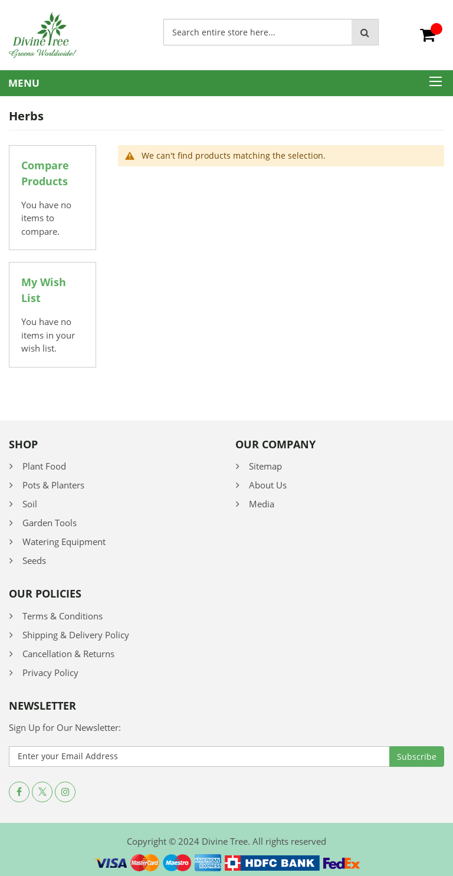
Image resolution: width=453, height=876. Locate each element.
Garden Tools (49, 523)
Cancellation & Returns (68, 654)
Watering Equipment (64, 541)
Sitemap (265, 466)
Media (261, 504)
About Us (268, 485)
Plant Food (44, 466)
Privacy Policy (50, 672)
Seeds (34, 560)
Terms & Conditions (62, 616)
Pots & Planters (53, 485)
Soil (29, 504)
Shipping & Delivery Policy (75, 635)
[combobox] (257, 32)
